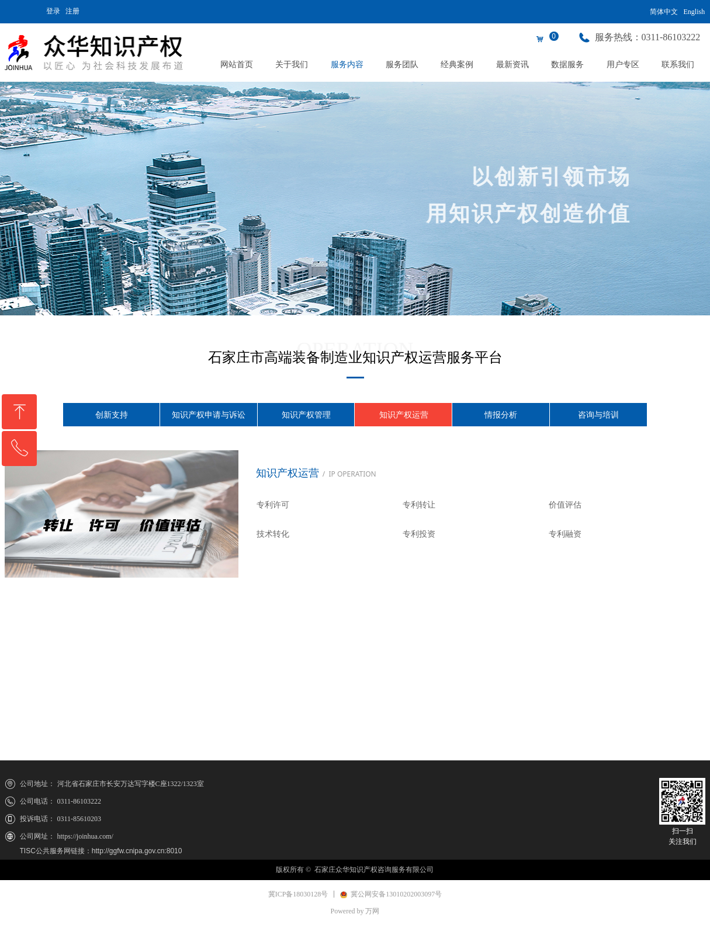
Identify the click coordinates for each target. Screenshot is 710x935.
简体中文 (664, 12)
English (694, 12)
